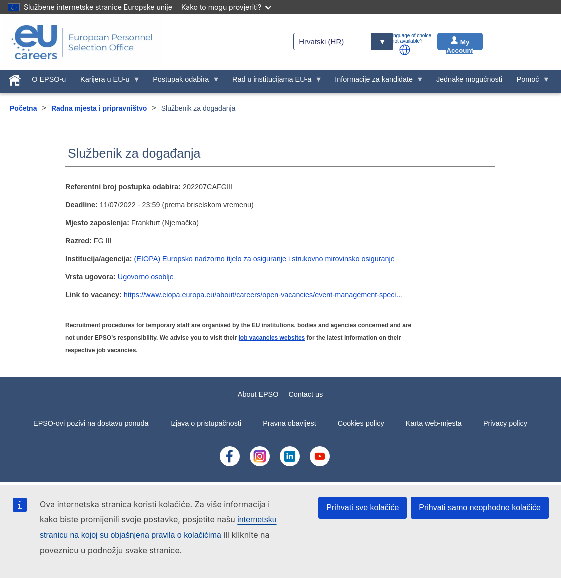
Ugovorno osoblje (146, 277)
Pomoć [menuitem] (530, 81)
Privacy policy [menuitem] (506, 423)
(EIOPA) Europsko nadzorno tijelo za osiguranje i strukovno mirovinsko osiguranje (264, 259)
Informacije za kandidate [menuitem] (376, 81)
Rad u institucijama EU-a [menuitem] (274, 81)
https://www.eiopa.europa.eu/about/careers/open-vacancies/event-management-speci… (264, 295)
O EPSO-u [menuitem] (49, 79)
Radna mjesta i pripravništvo (99, 108)
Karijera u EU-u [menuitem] (107, 81)
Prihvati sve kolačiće (362, 507)
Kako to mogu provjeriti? (227, 7)
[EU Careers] (82, 42)
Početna (23, 108)
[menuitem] (15, 78)
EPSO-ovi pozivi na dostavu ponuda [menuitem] (91, 423)
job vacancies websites (272, 337)
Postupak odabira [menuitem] (183, 81)
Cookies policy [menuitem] (361, 423)
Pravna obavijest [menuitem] (289, 423)
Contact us (305, 394)
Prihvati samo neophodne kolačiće (480, 507)
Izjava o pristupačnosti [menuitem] (206, 423)
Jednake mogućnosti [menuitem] (469, 79)
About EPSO (258, 394)
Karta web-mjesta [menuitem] (434, 423)
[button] (405, 50)
